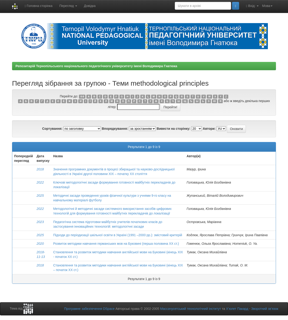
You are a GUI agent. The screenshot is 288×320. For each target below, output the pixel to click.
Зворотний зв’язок (264, 309)
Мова (267, 6)
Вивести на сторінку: (173, 128)
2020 (40, 243)
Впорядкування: (115, 128)
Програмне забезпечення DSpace (89, 309)
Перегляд (68, 6)
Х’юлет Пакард (237, 309)
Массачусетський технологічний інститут (190, 309)
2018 (40, 169)
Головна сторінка (38, 6)
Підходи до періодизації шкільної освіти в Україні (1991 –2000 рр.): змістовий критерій (117, 235)
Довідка (90, 6)
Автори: (209, 128)
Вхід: (252, 6)
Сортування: (52, 128)
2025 (40, 195)
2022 (40, 182)
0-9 (82, 96)
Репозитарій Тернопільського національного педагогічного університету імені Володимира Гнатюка (96, 66)
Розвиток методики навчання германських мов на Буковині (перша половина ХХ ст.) (116, 243)
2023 (40, 222)
